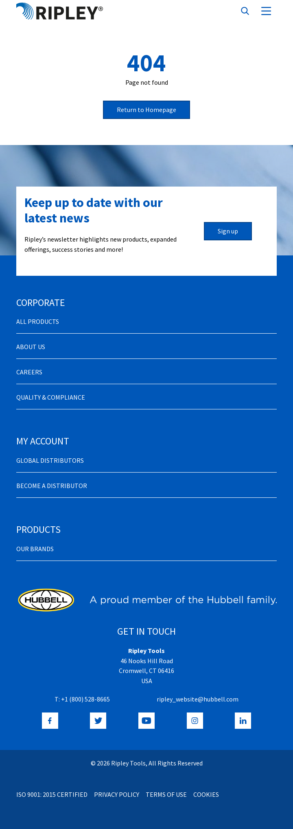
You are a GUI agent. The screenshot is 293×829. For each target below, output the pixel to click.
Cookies (206, 794)
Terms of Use (166, 794)
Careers (29, 372)
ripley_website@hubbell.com (197, 699)
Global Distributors (50, 460)
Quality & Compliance (50, 397)
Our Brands (35, 549)
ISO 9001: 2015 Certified (51, 794)
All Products (37, 321)
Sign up (228, 231)
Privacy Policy (116, 794)
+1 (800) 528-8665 (85, 699)
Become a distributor (51, 486)
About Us (30, 347)
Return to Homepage (146, 110)
